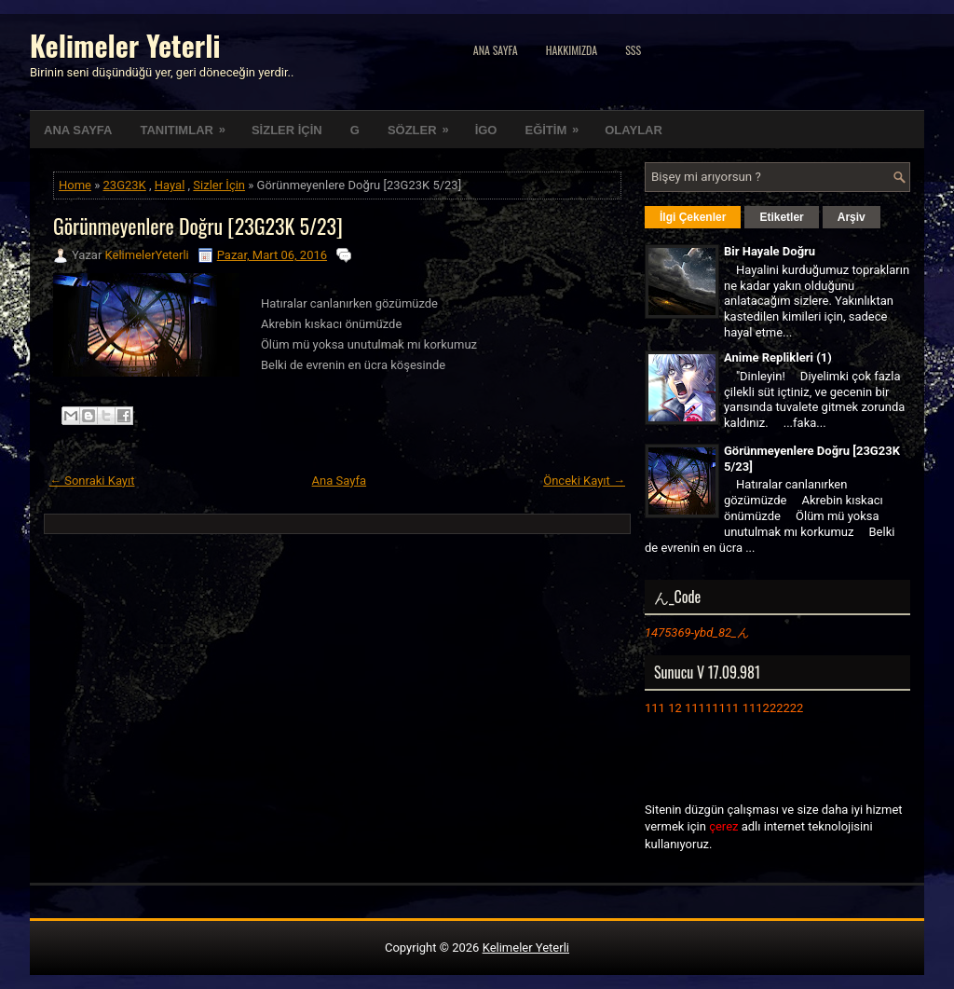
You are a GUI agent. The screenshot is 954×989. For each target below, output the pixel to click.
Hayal (170, 185)
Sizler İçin (219, 185)
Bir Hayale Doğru (769, 251)
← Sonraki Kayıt (92, 481)
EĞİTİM (558, 124)
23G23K (124, 185)
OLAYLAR (633, 130)
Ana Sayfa (495, 50)
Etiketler (781, 217)
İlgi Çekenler (693, 217)
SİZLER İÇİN (287, 130)
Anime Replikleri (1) (778, 357)
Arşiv (851, 217)
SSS (633, 50)
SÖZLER (424, 124)
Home (75, 185)
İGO (486, 130)
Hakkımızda (572, 50)
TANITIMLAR (188, 124)
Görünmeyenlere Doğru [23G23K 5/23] (198, 225)
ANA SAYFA (78, 130)
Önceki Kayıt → (584, 481)
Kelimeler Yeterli (125, 45)
